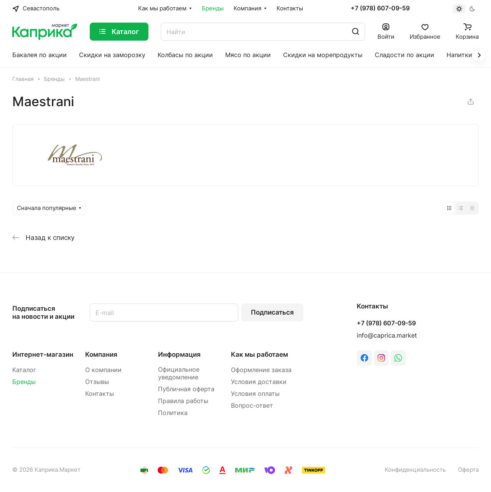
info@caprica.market (387, 335)
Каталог (24, 370)
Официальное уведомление (178, 373)
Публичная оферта (186, 389)
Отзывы (97, 381)
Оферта (468, 469)
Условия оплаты (255, 393)
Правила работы (183, 401)
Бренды (24, 381)
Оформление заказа (261, 370)
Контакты (99, 393)
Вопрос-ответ (252, 405)
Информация (179, 354)
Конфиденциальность (415, 469)
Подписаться (272, 312)
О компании (103, 370)
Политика (173, 413)
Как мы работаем (259, 354)
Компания (101, 354)
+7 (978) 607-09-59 (380, 8)
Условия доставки (259, 381)
